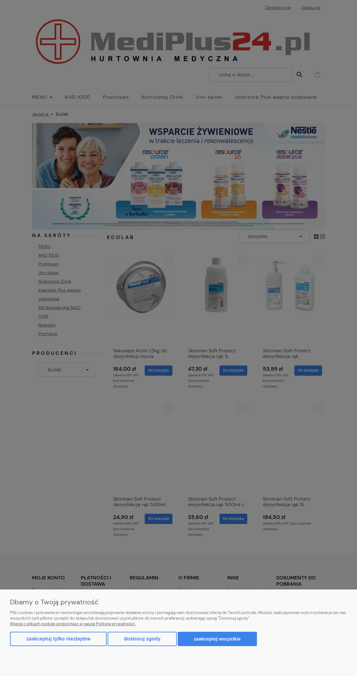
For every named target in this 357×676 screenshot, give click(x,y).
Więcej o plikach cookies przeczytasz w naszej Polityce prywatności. (73, 623)
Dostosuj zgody (142, 638)
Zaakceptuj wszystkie (217, 638)
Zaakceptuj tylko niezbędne (58, 638)
